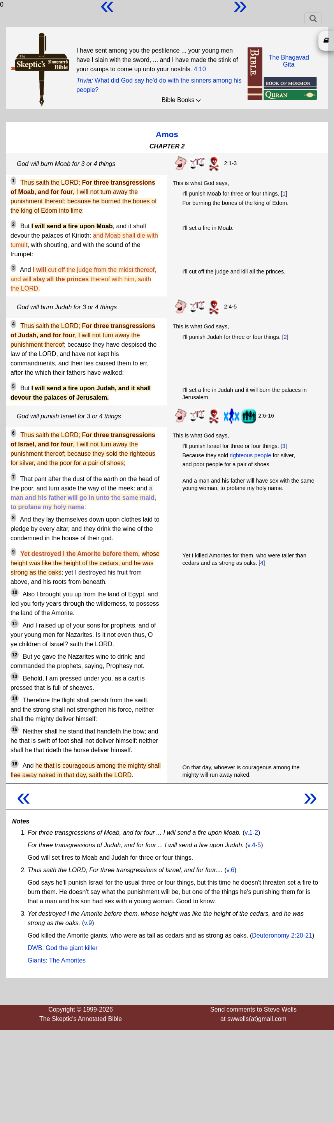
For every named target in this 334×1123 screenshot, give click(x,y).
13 (14, 676)
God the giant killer (71, 948)
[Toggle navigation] (313, 18)
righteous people (250, 455)
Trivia (83, 80)
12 (14, 655)
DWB (35, 948)
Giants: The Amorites (57, 960)
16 (14, 764)
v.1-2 (251, 832)
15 (14, 729)
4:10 (200, 69)
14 (14, 698)
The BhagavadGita (289, 61)
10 (14, 592)
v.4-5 (254, 845)
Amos (167, 134)
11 (14, 623)
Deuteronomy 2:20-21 (282, 935)
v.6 (230, 870)
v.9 (88, 923)
